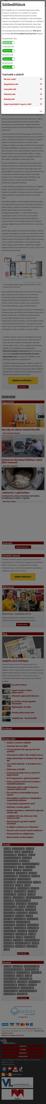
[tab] (23, 79)
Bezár (41, 111)
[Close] (42, 3)
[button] (10, 79)
